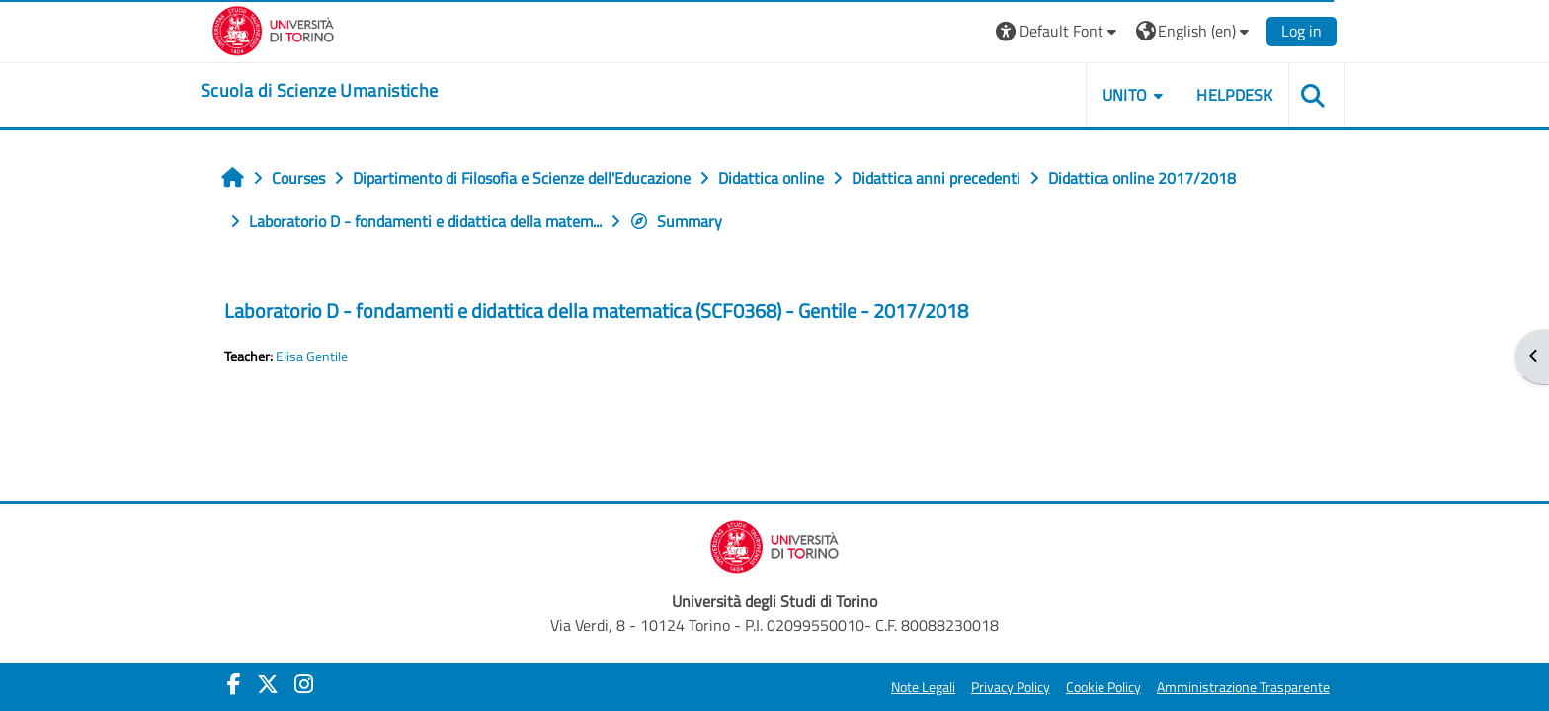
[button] (1058, 31)
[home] (319, 91)
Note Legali (923, 687)
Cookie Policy (1103, 687)
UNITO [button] (1125, 95)
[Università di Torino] (273, 28)
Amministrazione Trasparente (1243, 687)
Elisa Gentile (312, 356)
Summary (675, 221)
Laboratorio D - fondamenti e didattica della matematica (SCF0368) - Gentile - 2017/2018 (596, 310)
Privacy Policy (1010, 687)
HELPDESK (1234, 95)
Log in (1301, 30)
